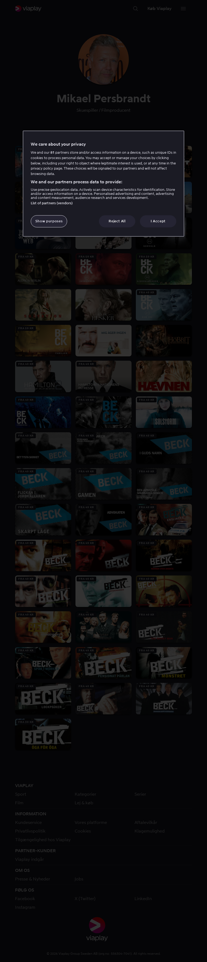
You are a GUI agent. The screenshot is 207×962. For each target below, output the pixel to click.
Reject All (117, 221)
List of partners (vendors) (52, 203)
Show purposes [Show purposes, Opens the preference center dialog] (49, 221)
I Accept (158, 221)
